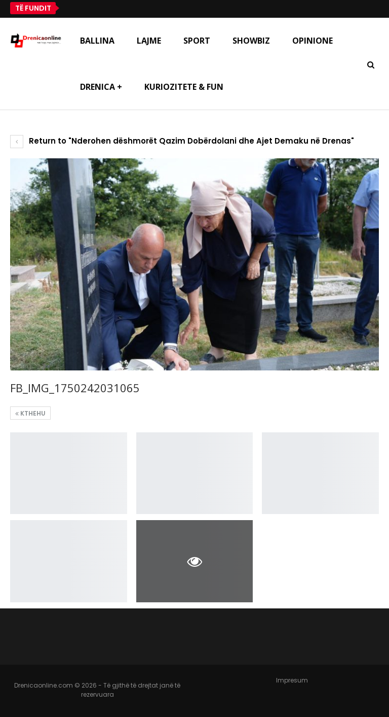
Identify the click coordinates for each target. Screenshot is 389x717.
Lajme (149, 40)
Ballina (97, 40)
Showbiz (251, 40)
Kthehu (30, 413)
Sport (196, 40)
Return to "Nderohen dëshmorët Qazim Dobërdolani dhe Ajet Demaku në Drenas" (182, 140)
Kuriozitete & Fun (183, 86)
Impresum (292, 680)
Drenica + (101, 86)
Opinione (312, 40)
